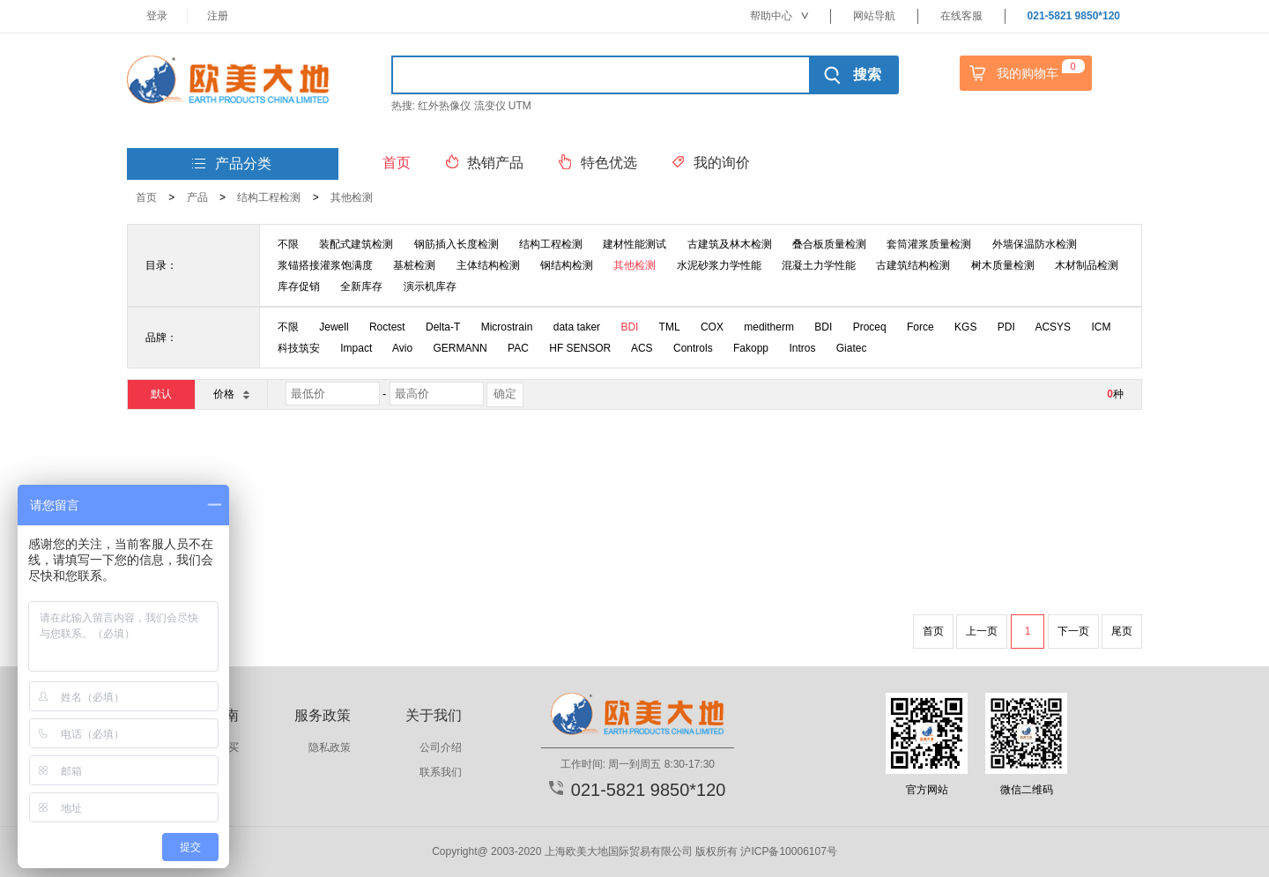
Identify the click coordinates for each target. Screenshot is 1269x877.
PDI (1006, 327)
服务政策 (322, 715)
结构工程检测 (269, 197)
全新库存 (361, 286)
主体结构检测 (488, 265)
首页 (146, 197)
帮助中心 (779, 16)
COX (712, 327)
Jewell (333, 327)
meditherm (769, 327)
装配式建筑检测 (356, 244)
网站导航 (874, 16)
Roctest (387, 327)
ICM (1100, 327)
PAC (518, 348)
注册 (217, 16)
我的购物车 (1025, 73)
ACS (642, 348)
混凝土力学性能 (819, 265)
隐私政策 (329, 747)
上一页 (982, 631)
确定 (505, 393)
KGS (965, 327)
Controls (693, 348)
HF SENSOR (580, 348)
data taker (576, 327)
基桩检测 (414, 265)
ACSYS (1053, 327)
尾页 (1121, 631)
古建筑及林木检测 (729, 244)
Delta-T (443, 327)
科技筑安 (299, 348)
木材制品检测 (1086, 265)
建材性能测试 (634, 244)
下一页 (1073, 631)
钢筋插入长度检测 (456, 244)
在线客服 (961, 16)
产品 (197, 197)
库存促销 (299, 286)
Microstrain (507, 327)
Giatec (851, 348)
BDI (629, 327)
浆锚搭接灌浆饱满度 (325, 265)
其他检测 (351, 197)
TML (669, 327)
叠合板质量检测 (829, 244)
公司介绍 (440, 747)
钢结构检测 (566, 265)
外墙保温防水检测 (1034, 244)
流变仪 (490, 106)
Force (920, 327)
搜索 (852, 75)
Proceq (870, 327)
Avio (402, 348)
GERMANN (459, 348)
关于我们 (433, 715)
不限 (288, 244)
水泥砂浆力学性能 (719, 265)
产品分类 (231, 164)
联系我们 (440, 772)
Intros (802, 348)
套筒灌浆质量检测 (929, 244)
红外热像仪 (444, 106)
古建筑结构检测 (913, 265)
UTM (519, 106)
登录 (156, 16)
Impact (356, 348)
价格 (230, 393)
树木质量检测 (1003, 265)
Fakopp (750, 348)
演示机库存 (430, 286)
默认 (161, 394)
